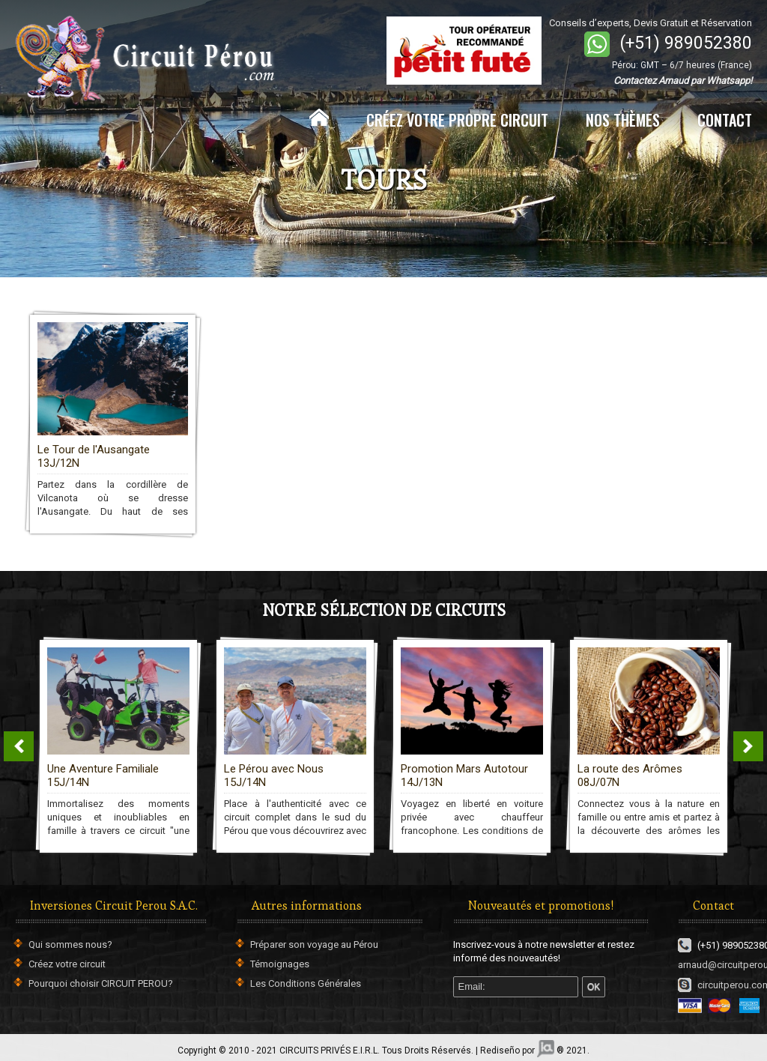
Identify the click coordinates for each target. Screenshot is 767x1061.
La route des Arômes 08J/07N (629, 775)
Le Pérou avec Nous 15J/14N (274, 775)
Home (319, 118)
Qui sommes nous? (70, 944)
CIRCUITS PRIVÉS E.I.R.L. (329, 1050)
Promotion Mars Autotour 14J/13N (464, 775)
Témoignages (279, 964)
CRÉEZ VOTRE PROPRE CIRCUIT (457, 120)
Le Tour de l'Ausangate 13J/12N (93, 456)
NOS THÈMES (623, 120)
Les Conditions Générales (305, 983)
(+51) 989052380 (686, 43)
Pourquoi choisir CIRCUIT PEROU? (100, 983)
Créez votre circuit (67, 964)
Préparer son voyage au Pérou (314, 944)
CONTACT (724, 120)
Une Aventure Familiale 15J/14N (103, 775)
